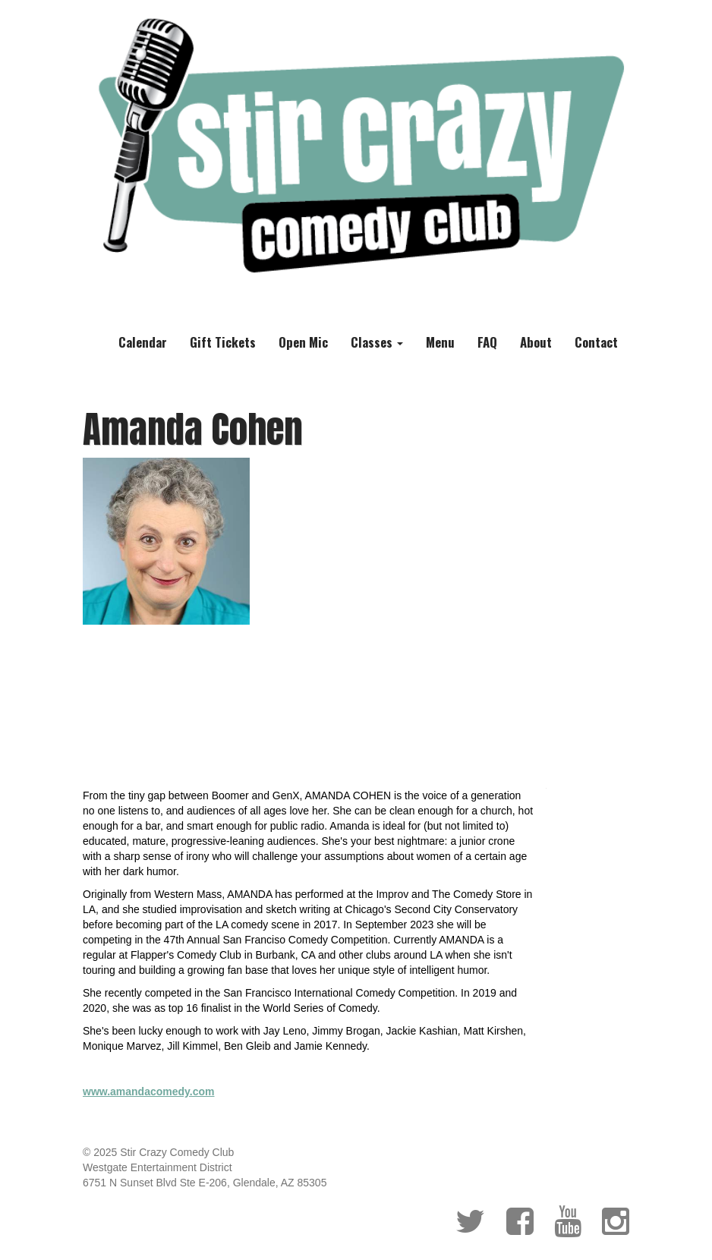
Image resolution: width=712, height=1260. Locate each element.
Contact (596, 341)
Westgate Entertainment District (157, 1167)
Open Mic (303, 341)
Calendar (142, 341)
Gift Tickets (223, 341)
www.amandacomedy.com (149, 1091)
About (536, 341)
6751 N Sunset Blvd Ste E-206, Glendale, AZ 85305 (204, 1183)
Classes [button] (377, 341)
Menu (440, 341)
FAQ (487, 341)
